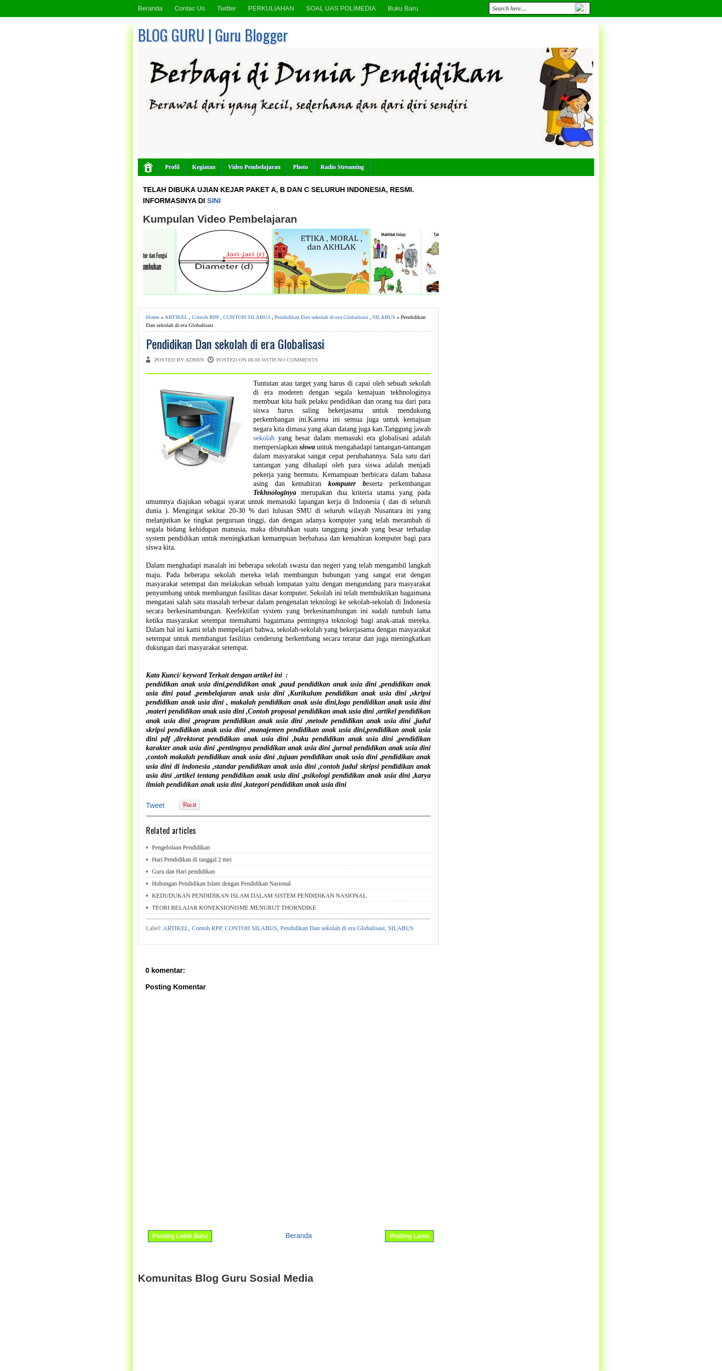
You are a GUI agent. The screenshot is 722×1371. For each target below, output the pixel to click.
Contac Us (189, 8)
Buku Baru (403, 8)
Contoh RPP (205, 317)
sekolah (265, 438)
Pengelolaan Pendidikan (181, 847)
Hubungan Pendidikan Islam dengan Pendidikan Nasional (221, 883)
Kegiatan (204, 166)
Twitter (226, 8)
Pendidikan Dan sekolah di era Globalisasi (322, 317)
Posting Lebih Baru (180, 1236)
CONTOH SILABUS (246, 317)
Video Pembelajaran (254, 166)
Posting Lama (409, 1236)
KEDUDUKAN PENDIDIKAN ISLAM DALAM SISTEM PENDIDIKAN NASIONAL (259, 895)
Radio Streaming (342, 166)
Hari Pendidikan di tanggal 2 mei (192, 859)
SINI (214, 201)
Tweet (155, 805)
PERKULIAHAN (271, 8)
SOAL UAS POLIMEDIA (341, 8)
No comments (297, 360)
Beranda (150, 8)
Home (152, 317)
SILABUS (383, 317)
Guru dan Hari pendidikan (183, 871)
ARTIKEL (176, 317)
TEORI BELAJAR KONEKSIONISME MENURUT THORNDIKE (234, 907)
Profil (172, 166)
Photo (300, 166)
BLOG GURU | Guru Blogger (213, 35)
